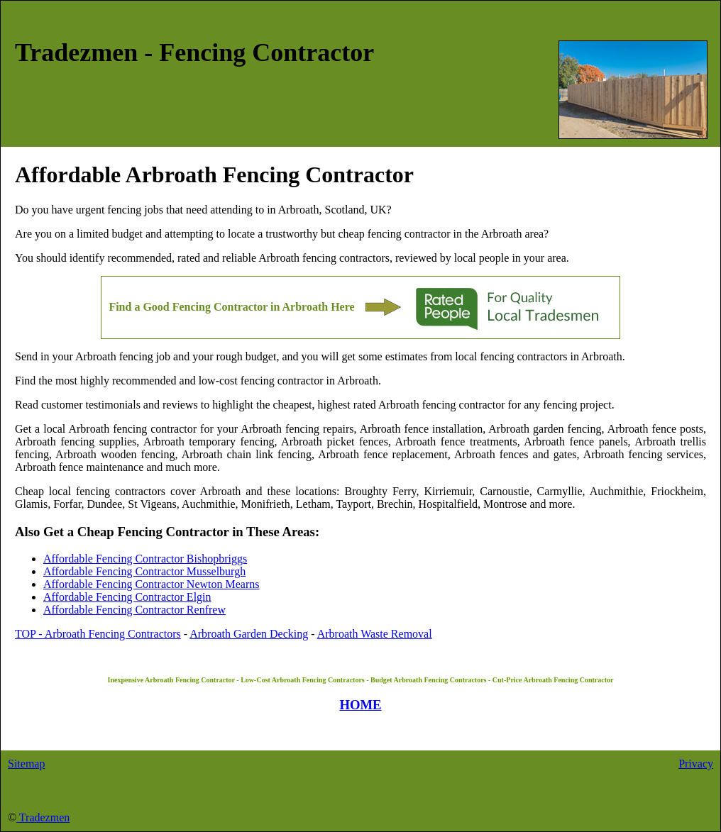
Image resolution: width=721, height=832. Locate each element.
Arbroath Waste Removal (374, 634)
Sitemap (26, 764)
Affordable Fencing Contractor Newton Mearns (151, 584)
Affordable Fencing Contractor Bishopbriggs (145, 559)
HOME (360, 704)
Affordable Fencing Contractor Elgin (127, 597)
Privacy (695, 764)
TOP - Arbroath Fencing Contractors (98, 634)
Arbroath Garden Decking (248, 634)
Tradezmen (43, 817)
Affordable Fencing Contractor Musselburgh (144, 571)
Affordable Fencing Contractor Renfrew (134, 610)
